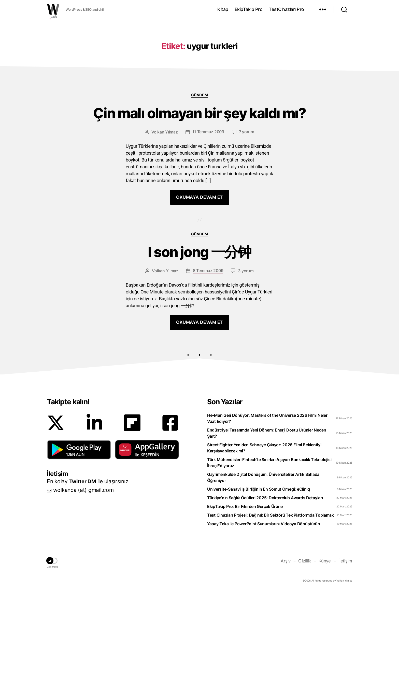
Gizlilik (306, 642)
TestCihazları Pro (286, 9)
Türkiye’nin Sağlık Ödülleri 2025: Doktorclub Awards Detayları (265, 579)
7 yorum (246, 210)
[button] (79, 531)
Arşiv (288, 642)
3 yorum (245, 352)
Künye (326, 642)
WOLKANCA (53, 9)
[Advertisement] (199, 59)
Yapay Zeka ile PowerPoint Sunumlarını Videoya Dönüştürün (263, 605)
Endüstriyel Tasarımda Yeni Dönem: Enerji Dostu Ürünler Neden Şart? (266, 514)
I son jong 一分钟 (199, 332)
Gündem (199, 171)
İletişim (345, 642)
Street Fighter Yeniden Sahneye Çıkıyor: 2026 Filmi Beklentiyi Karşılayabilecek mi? (264, 529)
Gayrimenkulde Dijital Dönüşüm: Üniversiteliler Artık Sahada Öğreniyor (263, 559)
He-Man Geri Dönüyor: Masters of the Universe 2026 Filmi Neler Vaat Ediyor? (267, 500)
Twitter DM (83, 563)
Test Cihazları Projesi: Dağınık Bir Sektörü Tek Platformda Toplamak (270, 596)
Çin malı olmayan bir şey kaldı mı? (200, 191)
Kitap (222, 9)
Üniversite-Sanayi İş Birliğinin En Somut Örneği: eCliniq (258, 570)
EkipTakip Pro (249, 9)
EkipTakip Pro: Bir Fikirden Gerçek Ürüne (245, 588)
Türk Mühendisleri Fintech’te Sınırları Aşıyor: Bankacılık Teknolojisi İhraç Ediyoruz (269, 544)
